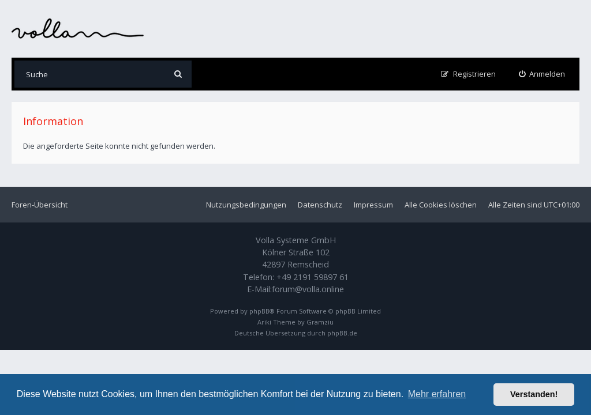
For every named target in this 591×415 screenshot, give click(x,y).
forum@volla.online (308, 289)
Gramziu (320, 322)
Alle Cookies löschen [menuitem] (441, 204)
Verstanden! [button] (534, 394)
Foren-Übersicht (40, 204)
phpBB (259, 311)
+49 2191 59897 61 (312, 276)
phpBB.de (342, 333)
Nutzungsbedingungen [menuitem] (246, 204)
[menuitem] (542, 74)
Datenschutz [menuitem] (320, 204)
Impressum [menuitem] (373, 204)
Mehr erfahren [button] (437, 394)
